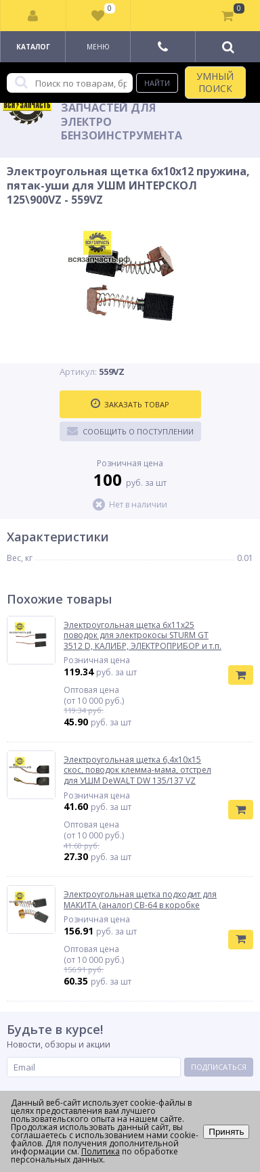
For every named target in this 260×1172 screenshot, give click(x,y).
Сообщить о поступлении (130, 431)
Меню (98, 46)
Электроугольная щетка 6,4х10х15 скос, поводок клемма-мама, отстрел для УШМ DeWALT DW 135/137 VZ (137, 770)
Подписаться (218, 1067)
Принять (226, 1132)
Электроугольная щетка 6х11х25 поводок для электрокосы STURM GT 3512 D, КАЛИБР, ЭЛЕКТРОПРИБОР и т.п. (142, 636)
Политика (100, 1151)
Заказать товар (130, 404)
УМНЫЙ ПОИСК (215, 82)
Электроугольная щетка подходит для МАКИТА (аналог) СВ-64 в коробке (140, 899)
